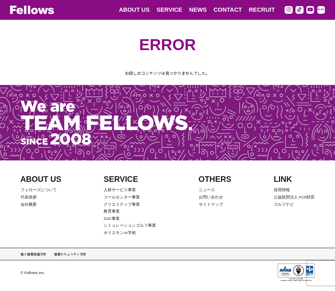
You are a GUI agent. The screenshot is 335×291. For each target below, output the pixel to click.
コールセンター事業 (122, 197)
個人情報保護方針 (33, 254)
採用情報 (282, 190)
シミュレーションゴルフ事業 (130, 225)
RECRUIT (262, 9)
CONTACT (228, 9)
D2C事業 (111, 218)
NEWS (198, 9)
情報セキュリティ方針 (70, 254)
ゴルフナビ (284, 204)
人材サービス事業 (120, 190)
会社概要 (29, 204)
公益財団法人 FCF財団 (294, 197)
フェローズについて (39, 190)
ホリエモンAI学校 (119, 232)
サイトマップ (211, 204)
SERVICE (169, 9)
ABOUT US (134, 9)
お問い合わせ (211, 197)
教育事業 (112, 211)
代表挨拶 (29, 197)
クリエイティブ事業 (122, 204)
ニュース (207, 190)
